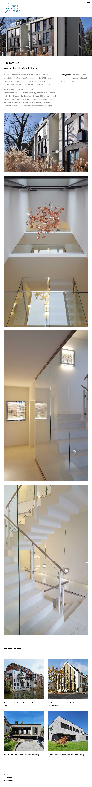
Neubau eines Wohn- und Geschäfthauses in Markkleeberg (64, 704)
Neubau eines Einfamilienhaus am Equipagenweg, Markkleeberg (66, 755)
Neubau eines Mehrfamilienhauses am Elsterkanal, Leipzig (22, 704)
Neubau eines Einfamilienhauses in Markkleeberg (21, 754)
